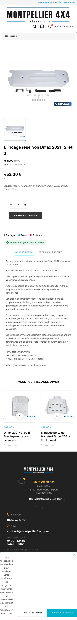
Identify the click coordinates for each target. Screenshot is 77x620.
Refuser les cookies (32, 612)
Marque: (9, 160)
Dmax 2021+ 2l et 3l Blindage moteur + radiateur (17, 436)
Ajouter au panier (25, 215)
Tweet (24, 235)
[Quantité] (18, 204)
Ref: (6, 164)
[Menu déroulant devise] (68, 26)
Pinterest (37, 235)
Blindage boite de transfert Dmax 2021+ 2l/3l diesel (55, 436)
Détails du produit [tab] (50, 252)
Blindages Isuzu (10, 445)
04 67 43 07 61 (16, 520)
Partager (10, 235)
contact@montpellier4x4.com (45, 498)
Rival (17, 160)
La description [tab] (24, 252)
